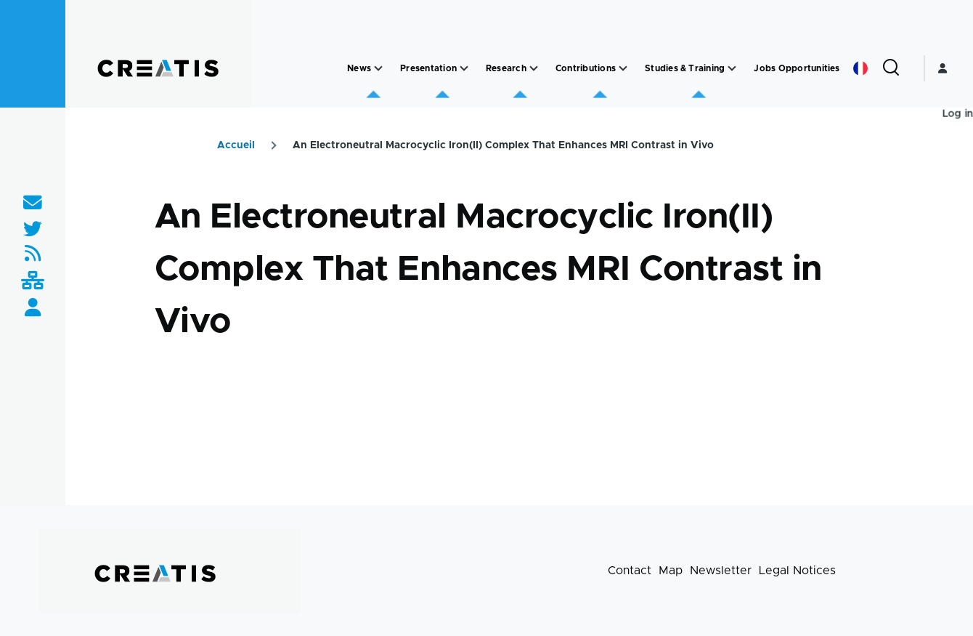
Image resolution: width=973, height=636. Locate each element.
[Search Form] (891, 68)
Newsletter (721, 570)
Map (671, 570)
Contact (629, 570)
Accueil (236, 145)
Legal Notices (797, 570)
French (860, 68)
